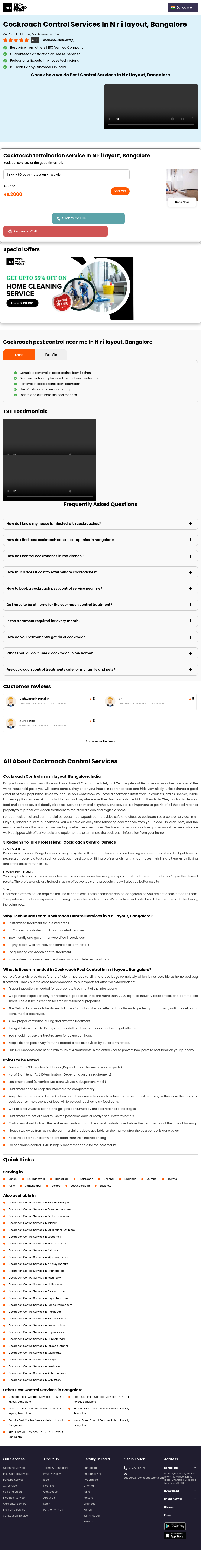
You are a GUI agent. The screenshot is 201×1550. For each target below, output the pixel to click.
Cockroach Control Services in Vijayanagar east (39, 1244)
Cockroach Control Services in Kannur (33, 1210)
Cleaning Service (14, 1455)
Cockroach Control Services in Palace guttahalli (39, 1333)
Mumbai (152, 1166)
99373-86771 (137, 1455)
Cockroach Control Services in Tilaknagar (35, 1299)
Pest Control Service (16, 1461)
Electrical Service (14, 1485)
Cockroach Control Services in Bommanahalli (37, 1306)
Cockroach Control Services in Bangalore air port (40, 1190)
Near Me (48, 1473)
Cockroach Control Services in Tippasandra (36, 1319)
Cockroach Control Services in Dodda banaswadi (40, 1203)
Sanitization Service (15, 1503)
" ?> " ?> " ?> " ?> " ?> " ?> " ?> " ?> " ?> (66, 174)
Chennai (108, 1166)
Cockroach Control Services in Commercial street (40, 1196)
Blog (46, 1467)
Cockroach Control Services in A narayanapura (39, 1251)
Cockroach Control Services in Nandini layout (37, 1230)
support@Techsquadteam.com (144, 1465)
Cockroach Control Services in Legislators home (39, 1285)
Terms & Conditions (55, 1455)
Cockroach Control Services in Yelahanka (35, 1353)
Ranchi (13, 1166)
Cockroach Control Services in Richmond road (38, 1360)
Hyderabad (86, 1166)
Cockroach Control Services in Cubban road (37, 1326)
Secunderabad (80, 1173)
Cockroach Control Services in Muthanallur (36, 1271)
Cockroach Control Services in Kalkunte (33, 1237)
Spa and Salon (12, 1479)
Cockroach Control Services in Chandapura (36, 1258)
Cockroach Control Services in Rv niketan (35, 1367)
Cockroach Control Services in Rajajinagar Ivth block (42, 1217)
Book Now (182, 202)
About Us (49, 1485)
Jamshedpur (33, 1173)
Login (46, 1491)
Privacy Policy (52, 1461)
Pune (12, 1173)
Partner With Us (53, 1497)
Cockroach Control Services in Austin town (35, 1265)
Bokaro (56, 1173)
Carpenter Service (14, 1491)
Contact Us (50, 1479)
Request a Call (137, 218)
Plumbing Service (14, 1497)
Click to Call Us (75, 218)
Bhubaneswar (36, 1166)
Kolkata (172, 1166)
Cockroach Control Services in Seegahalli (35, 1224)
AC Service (10, 1473)
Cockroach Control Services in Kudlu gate (35, 1340)
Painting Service (13, 1467)
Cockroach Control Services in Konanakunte (37, 1278)
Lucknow (105, 1173)
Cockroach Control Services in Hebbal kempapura (40, 1292)
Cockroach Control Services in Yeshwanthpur (37, 1312)
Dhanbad (130, 1166)
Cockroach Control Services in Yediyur (33, 1346)
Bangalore (62, 1166)
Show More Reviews (100, 728)
